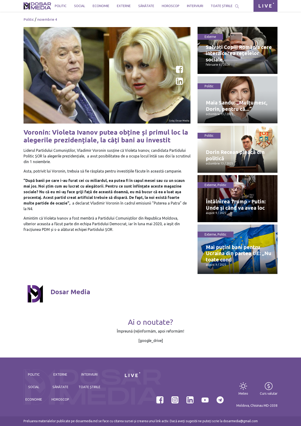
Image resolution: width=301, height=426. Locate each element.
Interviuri (195, 6)
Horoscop (170, 6)
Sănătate (146, 6)
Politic (61, 6)
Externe (124, 6)
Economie (101, 6)
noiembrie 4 (47, 19)
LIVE (265, 5)
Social (79, 6)
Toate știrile (222, 6)
